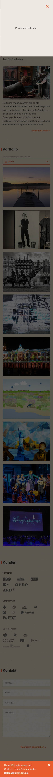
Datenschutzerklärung (16, 773)
